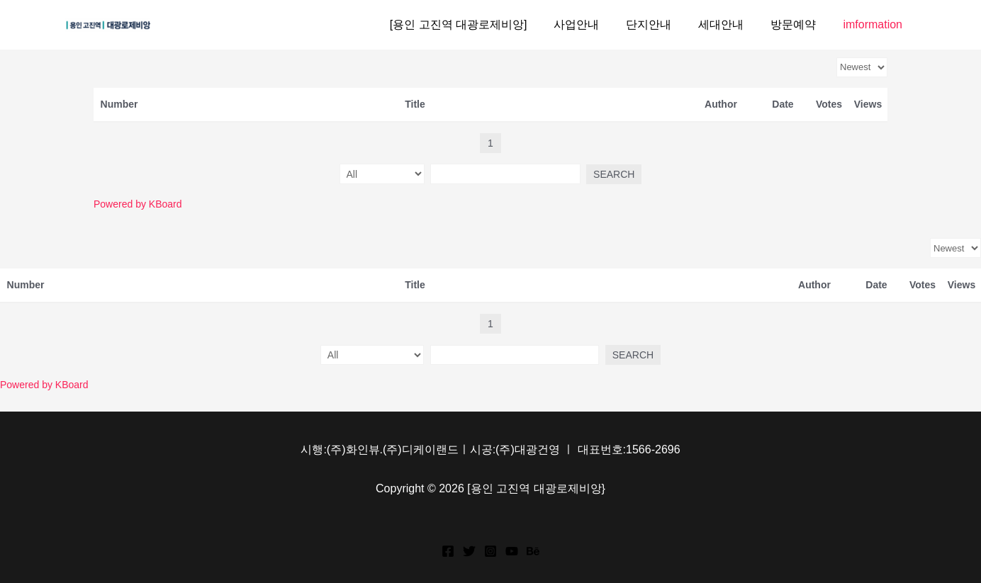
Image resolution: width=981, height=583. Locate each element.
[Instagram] (490, 551)
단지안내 (663, 24)
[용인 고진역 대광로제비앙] (482, 24)
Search (608, 174)
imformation (874, 24)
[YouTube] (511, 551)
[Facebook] (448, 551)
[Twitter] (469, 551)
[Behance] (533, 551)
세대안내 (731, 24)
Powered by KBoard (138, 204)
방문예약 (799, 24)
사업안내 (595, 24)
